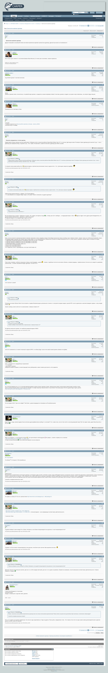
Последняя (100, 25)
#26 (102, 523)
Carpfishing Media (29, 20)
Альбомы (26, 16)
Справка (15, 18)
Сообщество (24, 18)
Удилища (38, 23)
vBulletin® (53, 668)
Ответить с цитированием (97, 47)
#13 (102, 274)
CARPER (98, 663)
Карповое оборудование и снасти (27, 23)
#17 (102, 356)
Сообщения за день (8, 18)
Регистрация (99, 12)
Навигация (39, 18)
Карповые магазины (35, 16)
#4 (102, 84)
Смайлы (34, 652)
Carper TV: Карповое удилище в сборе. (13, 645)
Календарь (19, 18)
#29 (102, 582)
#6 (102, 116)
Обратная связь (92, 663)
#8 (102, 150)
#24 (102, 488)
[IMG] (33, 653)
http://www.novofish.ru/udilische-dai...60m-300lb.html (17, 510)
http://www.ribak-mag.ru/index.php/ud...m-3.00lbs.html (18, 512)
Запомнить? (76, 14)
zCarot (56, 670)
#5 (102, 101)
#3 (102, 70)
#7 (102, 132)
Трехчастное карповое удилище (14, 28)
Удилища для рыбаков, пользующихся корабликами (60, 635)
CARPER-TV (44, 16)
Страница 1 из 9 (83, 25)
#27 (102, 538)
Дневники (20, 16)
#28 (102, 556)
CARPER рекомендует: (9, 20)
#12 (102, 254)
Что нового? (58, 16)
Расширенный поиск (100, 18)
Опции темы (85, 30)
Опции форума (32, 18)
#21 (102, 430)
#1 (102, 33)
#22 (102, 450)
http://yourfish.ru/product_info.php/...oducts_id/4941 (28, 124)
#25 (102, 503)
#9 (102, 179)
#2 (102, 49)
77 (102, 105)
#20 (102, 414)
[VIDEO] (33, 655)
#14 (102, 289)
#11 (102, 230)
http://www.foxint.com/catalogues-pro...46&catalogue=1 (39, 496)
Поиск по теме (92, 30)
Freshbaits (23, 20)
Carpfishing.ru (17, 20)
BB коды (34, 651)
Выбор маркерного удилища (42, 635)
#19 (102, 395)
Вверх (102, 632)
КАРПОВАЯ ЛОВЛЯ (14, 23)
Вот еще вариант (9, 457)
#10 (102, 201)
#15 (102, 313)
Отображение (99, 30)
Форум (13, 16)
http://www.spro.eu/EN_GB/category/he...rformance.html (17, 388)
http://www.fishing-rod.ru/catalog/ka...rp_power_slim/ (17, 438)
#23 (102, 467)
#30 (102, 604)
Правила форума (36, 658)
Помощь (92, 12)
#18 (102, 378)
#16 (102, 341)
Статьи (7, 16)
